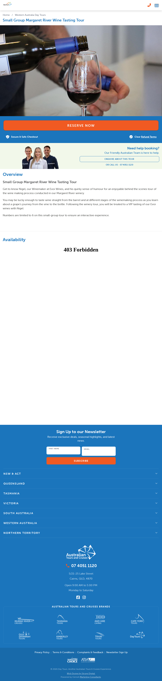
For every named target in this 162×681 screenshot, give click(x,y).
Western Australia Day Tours (30, 14)
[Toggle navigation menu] (156, 5)
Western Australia (20, 523)
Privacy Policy (42, 652)
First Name (54, 449)
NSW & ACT (12, 473)
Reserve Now (81, 125)
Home (6, 14)
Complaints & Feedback (90, 652)
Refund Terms (148, 136)
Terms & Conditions (63, 652)
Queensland (14, 483)
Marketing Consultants (90, 677)
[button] (81, 473)
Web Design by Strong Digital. (81, 673)
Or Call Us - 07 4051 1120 (119, 164)
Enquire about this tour (119, 159)
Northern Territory (21, 533)
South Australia (18, 513)
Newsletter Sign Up (117, 652)
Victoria (11, 503)
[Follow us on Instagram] (84, 597)
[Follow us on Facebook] (78, 597)
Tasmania (11, 493)
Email (87, 449)
